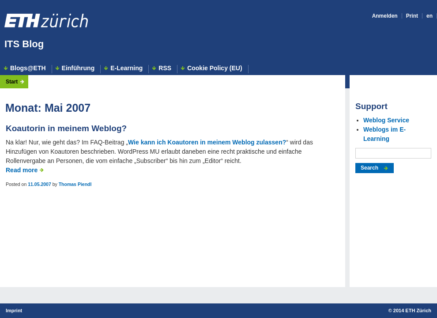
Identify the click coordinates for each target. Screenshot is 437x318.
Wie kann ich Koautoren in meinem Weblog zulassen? (207, 142)
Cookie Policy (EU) (214, 68)
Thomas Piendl (75, 184)
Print (412, 16)
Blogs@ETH (28, 68)
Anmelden (385, 16)
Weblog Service (386, 120)
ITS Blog (24, 43)
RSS (164, 68)
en (429, 16)
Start (12, 81)
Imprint (14, 310)
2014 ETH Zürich (412, 310)
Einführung (78, 68)
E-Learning (126, 68)
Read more (22, 170)
